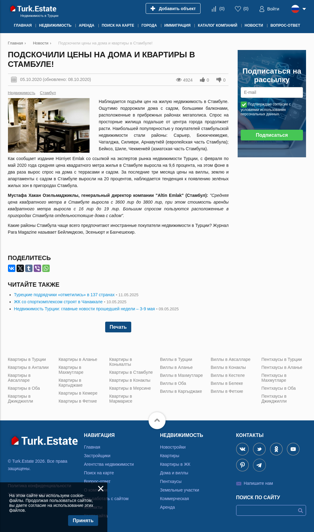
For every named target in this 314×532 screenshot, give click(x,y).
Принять (83, 520)
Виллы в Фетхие (227, 391)
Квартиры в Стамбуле (131, 372)
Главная (92, 447)
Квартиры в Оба (24, 388)
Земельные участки (179, 490)
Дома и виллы (174, 472)
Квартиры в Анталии (28, 367)
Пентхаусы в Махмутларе (273, 378)
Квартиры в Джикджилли (20, 399)
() (221, 8)
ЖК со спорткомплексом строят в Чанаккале (58, 301)
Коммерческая (174, 498)
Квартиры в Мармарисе (120, 399)
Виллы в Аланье (176, 367)
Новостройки (173, 447)
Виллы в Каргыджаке (181, 391)
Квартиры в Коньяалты (120, 362)
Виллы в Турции (176, 359)
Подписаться (272, 135)
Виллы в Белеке (227, 383)
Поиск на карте (99, 472)
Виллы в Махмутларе (181, 375)
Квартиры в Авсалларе (19, 378)
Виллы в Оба (173, 383)
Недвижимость (21, 92)
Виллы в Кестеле (228, 375)
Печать (118, 327)
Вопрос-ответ (97, 481)
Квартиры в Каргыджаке (70, 383)
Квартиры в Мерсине (130, 388)
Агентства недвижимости (109, 464)
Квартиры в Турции (27, 359)
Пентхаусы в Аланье (281, 367)
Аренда (167, 507)
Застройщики (97, 455)
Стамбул (48, 92)
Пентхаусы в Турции (281, 359)
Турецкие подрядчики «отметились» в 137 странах (64, 294)
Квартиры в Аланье (78, 359)
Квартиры (169, 455)
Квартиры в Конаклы (129, 380)
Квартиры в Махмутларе (71, 370)
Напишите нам (258, 483)
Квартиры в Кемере (78, 393)
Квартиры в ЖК (175, 464)
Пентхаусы (171, 481)
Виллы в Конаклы (228, 367)
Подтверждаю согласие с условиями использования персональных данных (266, 109)
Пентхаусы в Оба (278, 388)
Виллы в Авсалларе (231, 359)
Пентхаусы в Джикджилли (273, 399)
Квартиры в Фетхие (78, 401)
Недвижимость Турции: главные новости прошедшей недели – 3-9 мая (84, 308)
